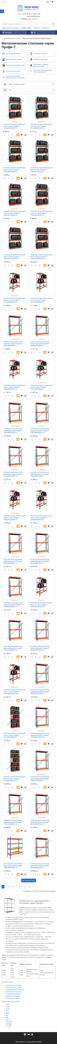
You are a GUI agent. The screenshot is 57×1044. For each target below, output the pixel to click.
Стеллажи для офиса (13, 994)
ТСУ (7, 1011)
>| (29, 887)
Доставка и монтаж (10, 28)
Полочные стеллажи (13, 998)
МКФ (7, 1013)
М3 (7, 1015)
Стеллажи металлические (15, 989)
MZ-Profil (9, 1022)
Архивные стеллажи (13, 996)
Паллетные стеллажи (13, 992)
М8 (7, 1017)
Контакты (46, 28)
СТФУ (8, 1009)
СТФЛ (8, 1007)
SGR (7, 1020)
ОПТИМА (9, 1024)
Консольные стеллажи (14, 987)
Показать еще (28, 880)
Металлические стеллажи (12, 38)
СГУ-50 (8, 1026)
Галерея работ (26, 28)
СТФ (7, 1004)
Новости (36, 28)
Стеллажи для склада (13, 985)
